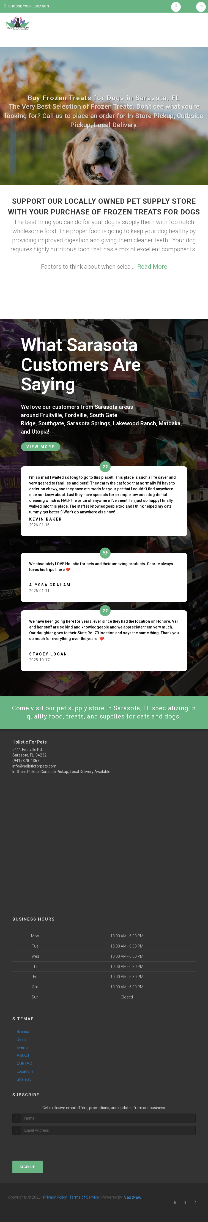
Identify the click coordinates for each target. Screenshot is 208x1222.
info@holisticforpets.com (34, 766)
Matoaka (169, 423)
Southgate (51, 423)
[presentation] (41, 1145)
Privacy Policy (55, 1197)
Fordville (76, 415)
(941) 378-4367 (25, 760)
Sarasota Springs (88, 423)
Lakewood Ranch (134, 423)
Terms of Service (84, 1197)
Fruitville (51, 415)
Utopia (40, 431)
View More (40, 447)
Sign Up (28, 1167)
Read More (152, 266)
